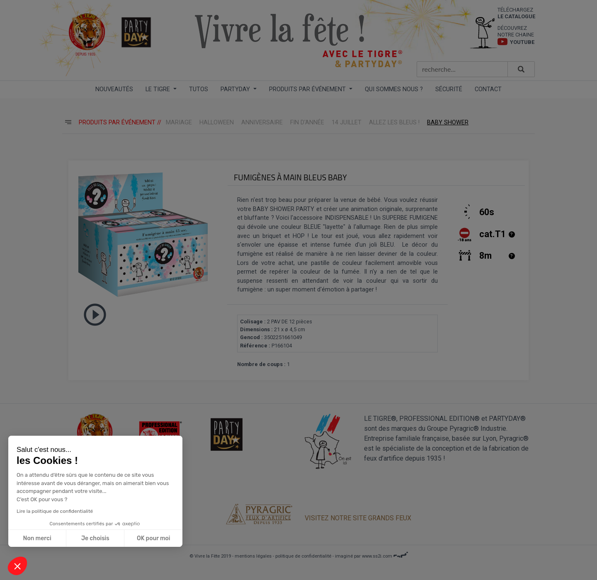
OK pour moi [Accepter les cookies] (153, 538)
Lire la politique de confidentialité (54, 511)
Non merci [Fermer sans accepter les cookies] (37, 538)
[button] (17, 566)
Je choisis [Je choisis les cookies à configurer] (95, 538)
